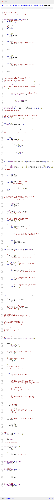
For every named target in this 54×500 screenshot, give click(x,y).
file (24, 8)
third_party (36, 5)
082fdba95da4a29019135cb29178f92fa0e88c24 (21, 5)
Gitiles (7, 498)
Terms (13, 498)
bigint (41, 5)
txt (49, 498)
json (52, 498)
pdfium (3, 5)
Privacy (9, 498)
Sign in (52, 1)
